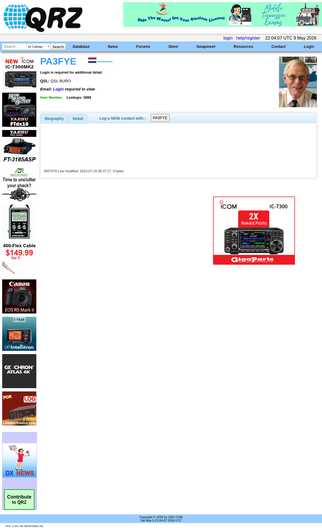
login (228, 38)
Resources (243, 46)
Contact (278, 46)
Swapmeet (205, 46)
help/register (248, 38)
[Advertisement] (119, 230)
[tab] (54, 118)
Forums (143, 46)
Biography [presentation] (54, 118)
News (113, 46)
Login (309, 46)
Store (173, 46)
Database (81, 46)
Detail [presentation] (78, 118)
